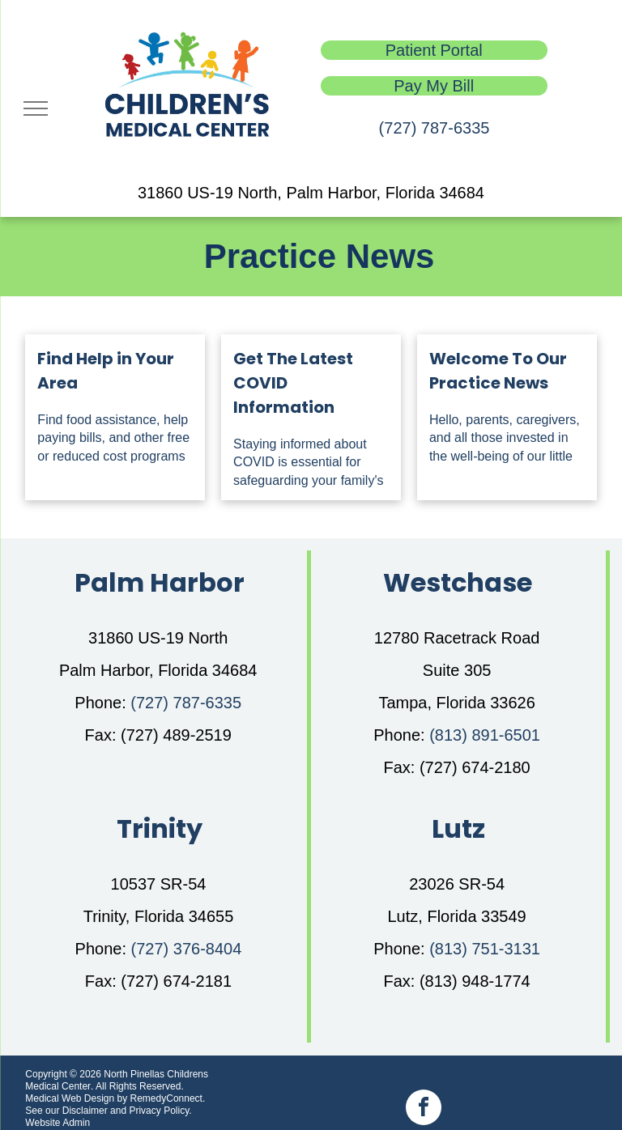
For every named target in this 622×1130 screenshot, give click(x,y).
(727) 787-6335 (434, 128)
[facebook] (423, 1109)
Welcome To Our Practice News (498, 370)
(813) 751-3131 (484, 949)
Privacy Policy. (160, 1110)
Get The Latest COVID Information (293, 382)
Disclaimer (85, 1110)
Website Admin (57, 1122)
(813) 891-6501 (484, 735)
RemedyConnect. (168, 1098)
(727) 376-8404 (186, 949)
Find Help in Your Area (105, 370)
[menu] (36, 108)
